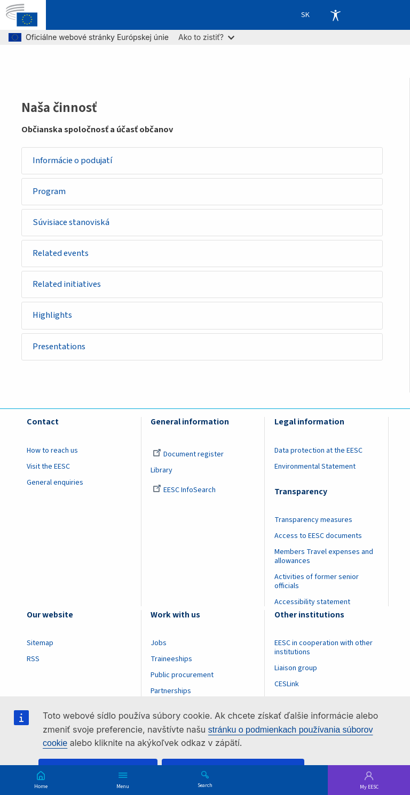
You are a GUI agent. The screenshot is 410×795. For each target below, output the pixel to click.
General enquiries (55, 483)
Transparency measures (313, 520)
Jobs (159, 644)
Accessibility (335, 15)
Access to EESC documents (318, 536)
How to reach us (52, 451)
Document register (188, 454)
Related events (61, 253)
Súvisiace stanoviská (71, 222)
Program (49, 191)
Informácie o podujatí (73, 160)
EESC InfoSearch (184, 490)
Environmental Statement (315, 467)
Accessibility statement (312, 602)
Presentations (59, 347)
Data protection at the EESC (318, 451)
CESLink (286, 685)
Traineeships (171, 660)
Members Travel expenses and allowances (323, 557)
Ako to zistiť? (206, 37)
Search (205, 785)
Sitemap (40, 644)
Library (161, 470)
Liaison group (295, 669)
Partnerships (171, 692)
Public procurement (182, 676)
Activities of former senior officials (316, 582)
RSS (33, 660)
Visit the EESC (48, 467)
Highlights (53, 316)
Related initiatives (67, 284)
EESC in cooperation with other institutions (323, 649)
